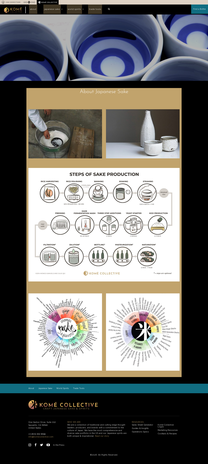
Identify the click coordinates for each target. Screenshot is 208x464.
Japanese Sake (49, 9)
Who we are (74, 426)
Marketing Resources (168, 434)
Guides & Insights (140, 432)
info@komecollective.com (41, 441)
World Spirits (70, 9)
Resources (138, 426)
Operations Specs (140, 436)
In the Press (59, 449)
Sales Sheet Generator (143, 429)
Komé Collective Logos (166, 430)
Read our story (102, 440)
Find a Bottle (200, 10)
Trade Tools (89, 9)
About (32, 9)
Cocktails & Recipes (167, 438)
